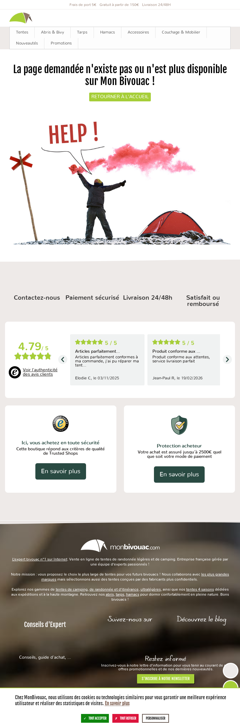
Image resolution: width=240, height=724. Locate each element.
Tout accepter (95, 718)
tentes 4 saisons (200, 589)
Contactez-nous (37, 298)
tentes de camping (72, 589)
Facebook (130, 636)
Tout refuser (125, 718)
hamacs (132, 594)
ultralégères (150, 589)
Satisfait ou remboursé (203, 301)
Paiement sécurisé (92, 298)
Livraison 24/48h (147, 298)
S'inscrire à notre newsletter (166, 678)
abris (110, 594)
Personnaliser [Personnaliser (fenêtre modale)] (155, 718)
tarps (120, 594)
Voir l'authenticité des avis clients (40, 372)
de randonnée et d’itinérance (114, 589)
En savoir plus (60, 471)
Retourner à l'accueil (120, 96)
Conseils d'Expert (45, 640)
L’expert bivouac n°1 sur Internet (39, 559)
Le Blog (201, 636)
